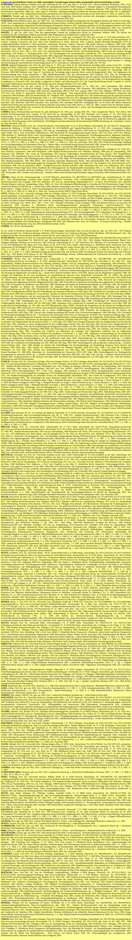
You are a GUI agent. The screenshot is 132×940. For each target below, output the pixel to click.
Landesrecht (6, 2)
